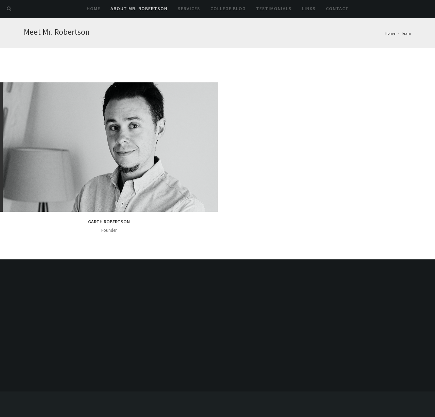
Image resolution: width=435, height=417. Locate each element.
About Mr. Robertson (139, 8)
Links (309, 8)
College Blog (228, 8)
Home (93, 8)
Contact (337, 8)
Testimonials (274, 8)
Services (189, 8)
